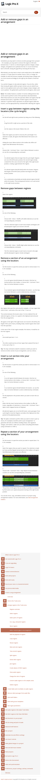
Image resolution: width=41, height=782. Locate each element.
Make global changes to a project (14, 743)
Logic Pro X (11, 4)
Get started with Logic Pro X (13, 559)
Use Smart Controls (10, 739)
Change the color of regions (17, 676)
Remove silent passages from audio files (19, 693)
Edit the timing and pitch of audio (14, 722)
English (36, 1)
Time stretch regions (15, 651)
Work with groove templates (15, 701)
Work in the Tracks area (14, 601)
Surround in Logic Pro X (11, 756)
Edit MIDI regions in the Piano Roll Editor (16, 714)
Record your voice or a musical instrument (16, 584)
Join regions (13, 664)
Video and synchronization (12, 764)
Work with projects (10, 576)
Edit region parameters (14, 705)
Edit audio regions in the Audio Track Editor (17, 710)
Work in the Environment (12, 760)
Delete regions (14, 685)
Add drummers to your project (13, 718)
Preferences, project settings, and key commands (19, 768)
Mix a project (8, 731)
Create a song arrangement (13, 592)
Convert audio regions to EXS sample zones (22, 680)
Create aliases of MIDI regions (18, 668)
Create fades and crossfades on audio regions (20, 689)
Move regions (13, 626)
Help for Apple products (6, 779)
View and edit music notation (13, 747)
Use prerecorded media (12, 588)
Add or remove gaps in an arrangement (20, 630)
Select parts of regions (16, 617)
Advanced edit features (11, 726)
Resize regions (14, 643)
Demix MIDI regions (15, 659)
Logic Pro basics (9, 567)
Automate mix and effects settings (14, 735)
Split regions (13, 655)
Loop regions (13, 638)
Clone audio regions (15, 672)
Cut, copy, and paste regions (18, 622)
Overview (10, 596)
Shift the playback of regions (17, 634)
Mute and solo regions (16, 647)
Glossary (7, 773)
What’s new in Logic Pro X (12, 555)
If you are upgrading (10, 563)
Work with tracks (9, 580)
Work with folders (12, 697)
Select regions (14, 613)
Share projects (9, 752)
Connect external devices (12, 571)
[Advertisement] (14, 38)
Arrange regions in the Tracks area (17, 605)
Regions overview (15, 609)
